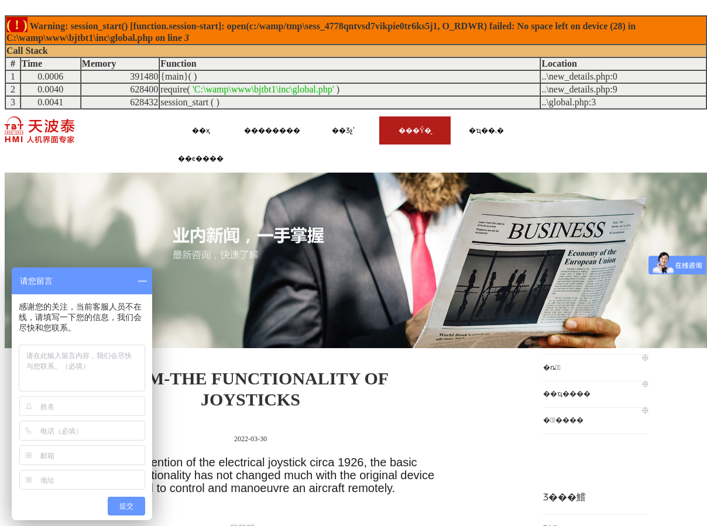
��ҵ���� (595, 389)
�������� (272, 130)
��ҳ (201, 130)
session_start (184, 102)
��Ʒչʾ (343, 130)
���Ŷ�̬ (415, 130)
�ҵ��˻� (486, 130)
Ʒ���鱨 (564, 497)
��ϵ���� (201, 158)
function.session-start (175, 26)
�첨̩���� (595, 415)
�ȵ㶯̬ (595, 363)
